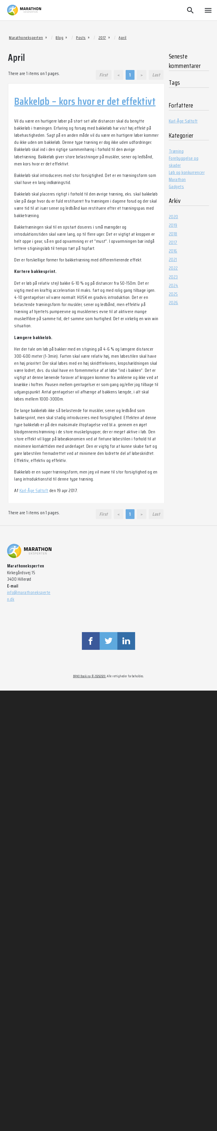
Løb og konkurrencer (187, 172)
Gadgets (176, 186)
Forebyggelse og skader (183, 161)
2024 (173, 285)
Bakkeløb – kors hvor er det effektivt (85, 101)
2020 (173, 216)
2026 (173, 302)
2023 (173, 277)
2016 (173, 251)
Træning (176, 151)
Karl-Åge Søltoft (34, 490)
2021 (173, 259)
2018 (173, 233)
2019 (173, 225)
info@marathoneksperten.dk (29, 596)
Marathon (177, 179)
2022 (173, 268)
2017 (173, 242)
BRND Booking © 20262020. (89, 676)
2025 (173, 294)
